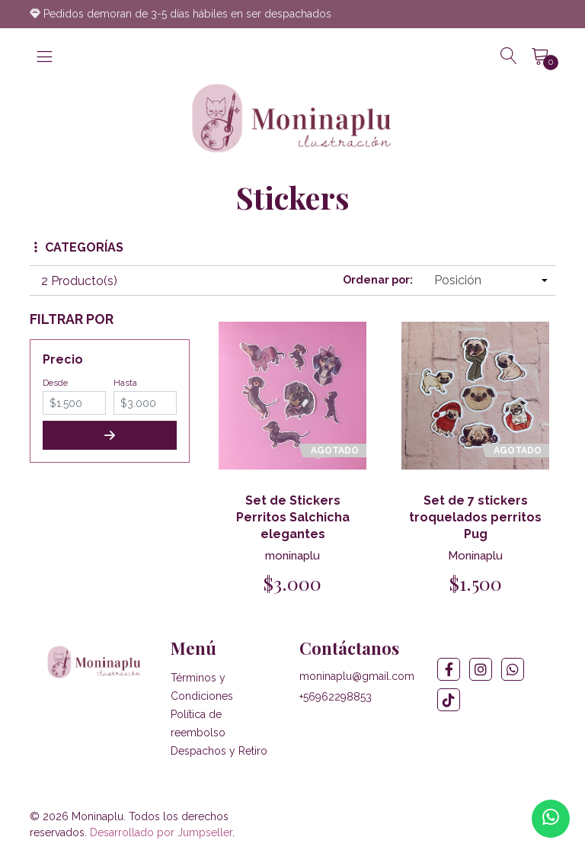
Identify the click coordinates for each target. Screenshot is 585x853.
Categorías (78, 247)
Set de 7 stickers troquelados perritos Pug (475, 517)
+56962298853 (335, 697)
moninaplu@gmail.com (356, 676)
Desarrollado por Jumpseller (161, 832)
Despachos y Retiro (219, 751)
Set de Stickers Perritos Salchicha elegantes (293, 517)
